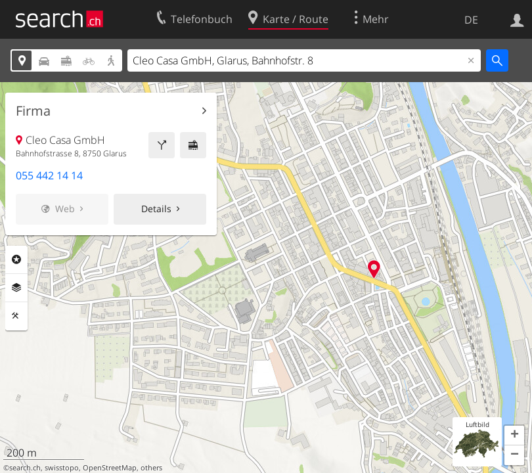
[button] (514, 435)
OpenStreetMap (110, 467)
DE (471, 19)
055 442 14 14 (49, 175)
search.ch (25, 467)
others (151, 467)
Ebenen (16, 288)
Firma (33, 111)
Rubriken (16, 259)
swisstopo (62, 467)
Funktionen (16, 316)
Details (156, 208)
